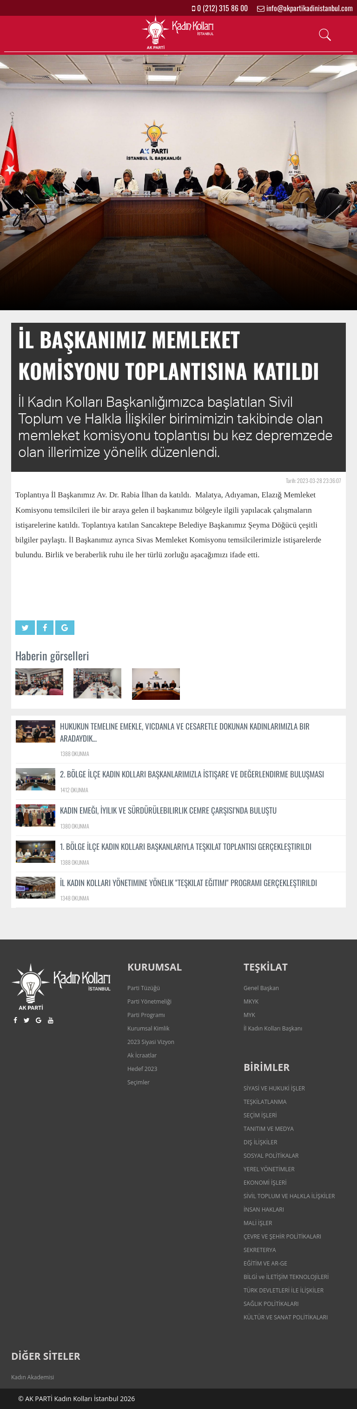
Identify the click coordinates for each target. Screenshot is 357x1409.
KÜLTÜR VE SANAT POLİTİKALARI (286, 1317)
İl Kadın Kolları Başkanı (273, 1028)
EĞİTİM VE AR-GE (265, 1263)
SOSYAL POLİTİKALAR (271, 1156)
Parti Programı (146, 1015)
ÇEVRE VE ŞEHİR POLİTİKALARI (282, 1236)
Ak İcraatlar (142, 1055)
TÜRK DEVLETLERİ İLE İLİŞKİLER (284, 1290)
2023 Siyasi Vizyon (150, 1042)
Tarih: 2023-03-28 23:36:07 (313, 480)
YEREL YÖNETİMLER (269, 1169)
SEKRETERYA (260, 1250)
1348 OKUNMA (74, 898)
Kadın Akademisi (32, 1377)
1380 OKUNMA (74, 826)
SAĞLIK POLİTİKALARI (271, 1304)
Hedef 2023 (142, 1069)
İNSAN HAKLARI (264, 1209)
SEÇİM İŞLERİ (260, 1115)
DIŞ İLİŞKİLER (260, 1142)
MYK (249, 1015)
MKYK (251, 1001)
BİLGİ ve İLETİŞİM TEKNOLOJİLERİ (286, 1277)
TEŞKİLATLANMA (265, 1102)
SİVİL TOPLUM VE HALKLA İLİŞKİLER (289, 1196)
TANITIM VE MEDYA (269, 1129)
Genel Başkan (261, 988)
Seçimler (138, 1082)
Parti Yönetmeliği (149, 1001)
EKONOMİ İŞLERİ (265, 1183)
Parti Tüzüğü (143, 988)
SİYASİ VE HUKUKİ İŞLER (274, 1088)
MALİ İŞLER (258, 1223)
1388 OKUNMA (74, 753)
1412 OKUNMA (74, 790)
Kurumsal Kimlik (148, 1028)
